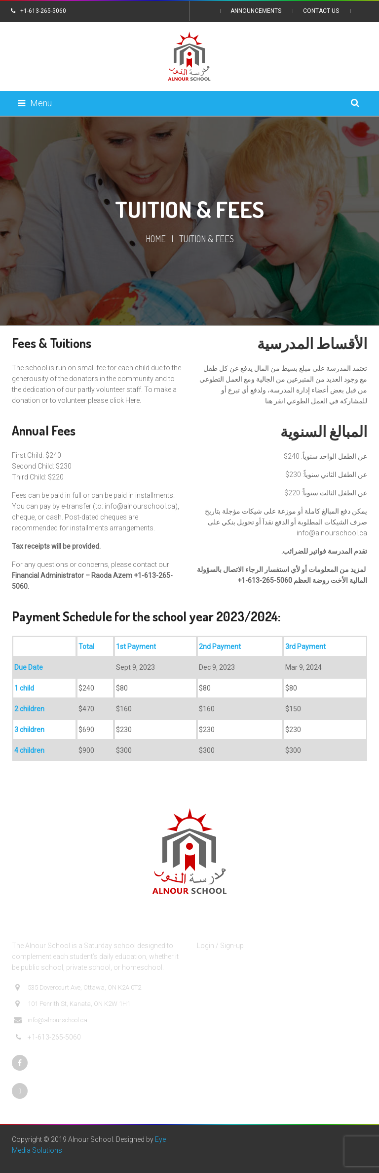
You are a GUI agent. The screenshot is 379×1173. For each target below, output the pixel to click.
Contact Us (321, 10)
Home (156, 238)
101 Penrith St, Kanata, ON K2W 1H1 (72, 1004)
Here (132, 400)
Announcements (255, 10)
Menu (35, 103)
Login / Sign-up (220, 946)
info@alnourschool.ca (140, 506)
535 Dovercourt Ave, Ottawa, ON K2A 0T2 (77, 988)
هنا (268, 401)
